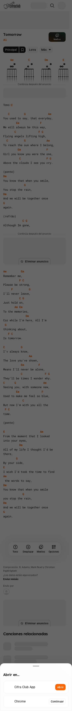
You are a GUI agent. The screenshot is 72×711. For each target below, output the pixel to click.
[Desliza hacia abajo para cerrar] (36, 666)
